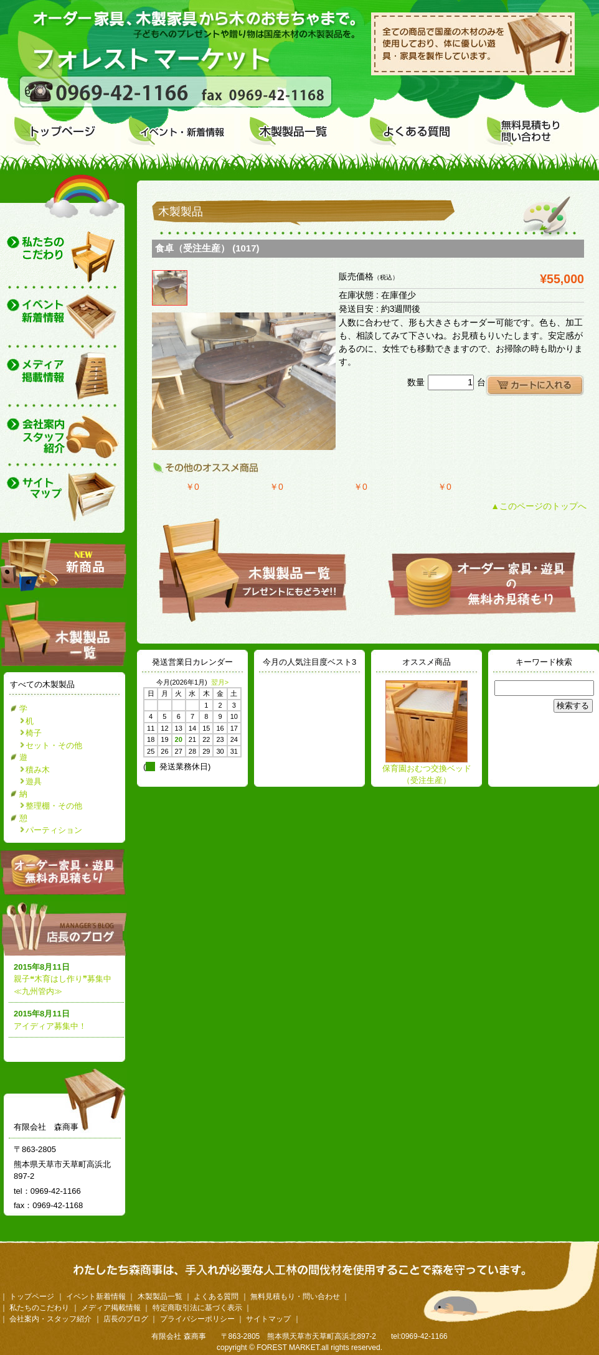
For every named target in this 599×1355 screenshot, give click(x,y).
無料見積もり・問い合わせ (295, 1296)
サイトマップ (268, 1319)
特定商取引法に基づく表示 (197, 1307)
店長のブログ (66, 928)
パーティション (54, 830)
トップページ (31, 1296)
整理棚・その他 (54, 805)
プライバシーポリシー (197, 1319)
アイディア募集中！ (50, 1026)
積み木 (38, 769)
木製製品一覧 (160, 1296)
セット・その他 (54, 745)
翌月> (220, 682)
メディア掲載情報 (111, 1307)
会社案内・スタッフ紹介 (50, 1319)
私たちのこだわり (39, 1307)
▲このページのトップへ (539, 506)
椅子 (34, 733)
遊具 (34, 781)
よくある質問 (216, 1296)
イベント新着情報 (96, 1296)
